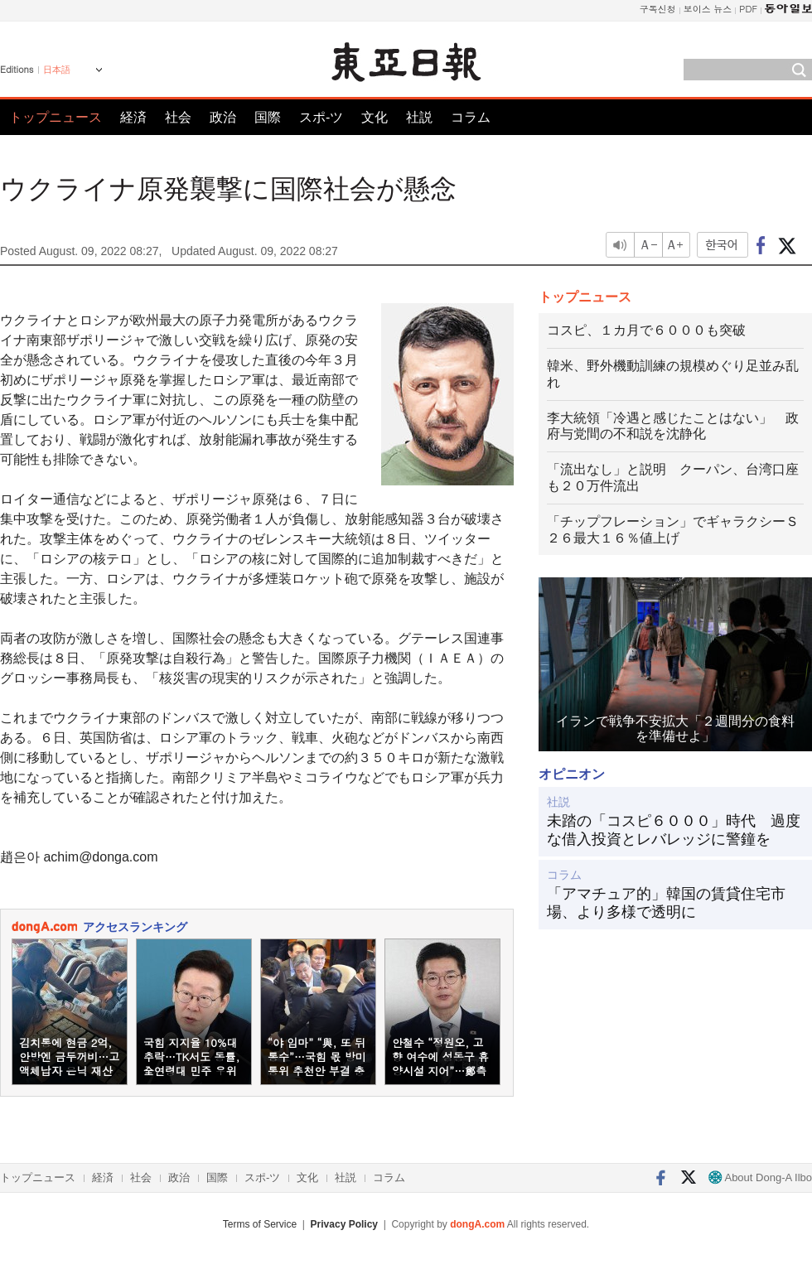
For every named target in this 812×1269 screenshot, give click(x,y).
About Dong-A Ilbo (760, 1177)
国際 (267, 117)
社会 (178, 117)
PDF (748, 8)
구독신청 (658, 8)
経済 (133, 117)
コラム (471, 117)
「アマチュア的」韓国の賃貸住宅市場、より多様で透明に (666, 902)
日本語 (56, 70)
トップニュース (55, 117)
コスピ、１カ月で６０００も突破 (646, 330)
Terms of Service (260, 1224)
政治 (223, 117)
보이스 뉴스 (708, 8)
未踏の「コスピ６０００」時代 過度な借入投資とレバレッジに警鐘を (673, 830)
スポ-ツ (321, 117)
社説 (419, 117)
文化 (374, 117)
